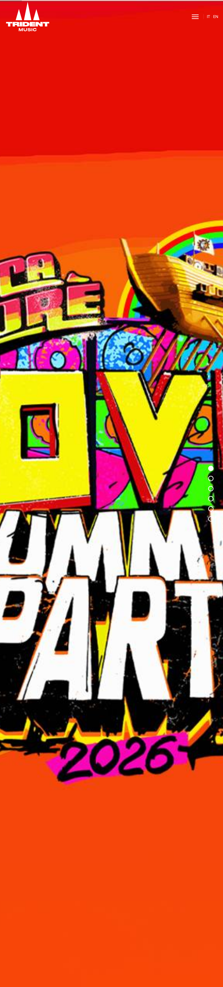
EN (215, 16)
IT (208, 16)
